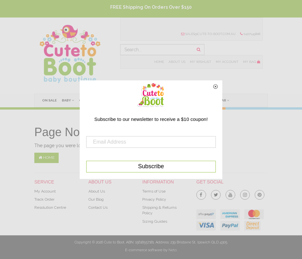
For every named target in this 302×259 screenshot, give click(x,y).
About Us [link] (96, 191)
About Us (176, 62)
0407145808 (250, 34)
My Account (227, 62)
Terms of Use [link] (154, 191)
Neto (172, 250)
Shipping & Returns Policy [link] (159, 210)
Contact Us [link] (98, 207)
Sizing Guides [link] (154, 221)
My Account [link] (45, 191)
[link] (201, 193)
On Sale (49, 100)
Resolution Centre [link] (50, 207)
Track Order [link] (44, 199)
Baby (68, 100)
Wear (222, 100)
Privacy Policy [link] (154, 199)
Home (159, 62)
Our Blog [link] (96, 199)
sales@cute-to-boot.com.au (208, 34)
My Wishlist (200, 62)
